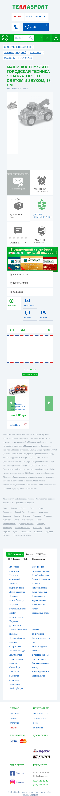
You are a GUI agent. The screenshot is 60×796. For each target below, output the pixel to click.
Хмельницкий (27, 520)
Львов (40, 508)
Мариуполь (43, 512)
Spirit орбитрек (16, 688)
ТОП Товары (14, 559)
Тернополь (37, 527)
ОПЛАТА (13, 718)
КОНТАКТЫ (38, 728)
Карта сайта (45, 792)
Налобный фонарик (41, 575)
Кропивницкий (9, 524)
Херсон (17, 516)
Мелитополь (26, 531)
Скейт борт (14, 667)
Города (29, 554)
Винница (6, 516)
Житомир (7, 520)
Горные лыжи (38, 676)
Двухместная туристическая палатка (16, 659)
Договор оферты (30, 794)
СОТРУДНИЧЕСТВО (41, 713)
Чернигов (37, 516)
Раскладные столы (40, 613)
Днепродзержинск (26, 524)
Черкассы (48, 516)
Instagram (17, 782)
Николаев (31, 512)
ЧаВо (26, 559)
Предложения (38, 559)
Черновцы (41, 524)
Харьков (13, 508)
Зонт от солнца (39, 659)
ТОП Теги (41, 554)
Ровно (39, 520)
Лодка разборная (17, 592)
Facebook (17, 773)
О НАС (35, 723)
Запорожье (7, 512)
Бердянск (49, 531)
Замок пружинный (41, 671)
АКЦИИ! (17, 16)
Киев (5, 508)
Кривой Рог (19, 512)
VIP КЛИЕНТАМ (39, 718)
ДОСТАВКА (15, 713)
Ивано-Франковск (22, 527)
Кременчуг (7, 527)
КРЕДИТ (13, 728)
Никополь (38, 531)
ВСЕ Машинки (30, 374)
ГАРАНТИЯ (14, 723)
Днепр (32, 508)
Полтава (26, 516)
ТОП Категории (15, 554)
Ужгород (6, 535)
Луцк (15, 531)
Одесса (23, 508)
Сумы (16, 520)
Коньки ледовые (40, 646)
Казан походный (40, 592)
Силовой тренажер (41, 579)
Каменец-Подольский (22, 535)
